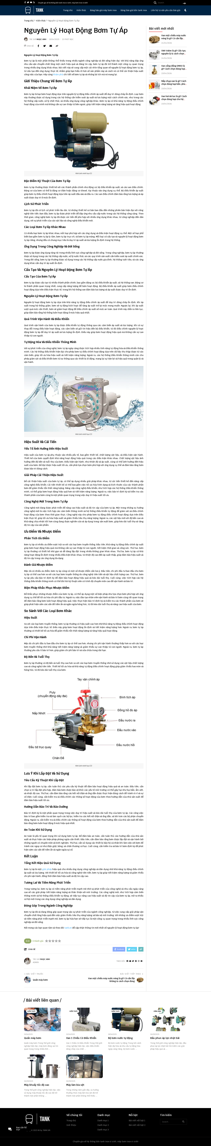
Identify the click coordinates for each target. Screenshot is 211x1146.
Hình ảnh (157, 1011)
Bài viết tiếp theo (131, 974)
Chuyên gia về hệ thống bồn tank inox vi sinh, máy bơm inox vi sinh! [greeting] (63, 3)
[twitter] (28, 2)
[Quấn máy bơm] (42, 1019)
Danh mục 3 (103, 1129)
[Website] (130, 961)
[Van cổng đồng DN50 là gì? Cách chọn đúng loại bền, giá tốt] (154, 69)
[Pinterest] (136, 961)
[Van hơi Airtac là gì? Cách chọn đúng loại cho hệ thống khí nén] (154, 99)
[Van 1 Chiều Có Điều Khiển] (84, 1019)
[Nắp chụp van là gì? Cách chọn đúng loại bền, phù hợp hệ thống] (154, 84)
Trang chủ (68, 10)
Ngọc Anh (41, 39)
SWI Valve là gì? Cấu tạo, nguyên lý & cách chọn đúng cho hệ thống (173, 53)
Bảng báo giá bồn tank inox (134, 10)
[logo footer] (43, 1119)
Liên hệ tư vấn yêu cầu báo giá (165, 10)
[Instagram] (139, 961)
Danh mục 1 (103, 1120)
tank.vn (68, 927)
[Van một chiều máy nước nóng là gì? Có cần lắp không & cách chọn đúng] (154, 39)
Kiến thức (81, 10)
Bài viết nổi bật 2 (137, 1125)
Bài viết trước (33, 974)
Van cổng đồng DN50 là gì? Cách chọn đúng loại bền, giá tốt (173, 68)
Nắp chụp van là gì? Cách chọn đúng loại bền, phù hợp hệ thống (173, 83)
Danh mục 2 (103, 1125)
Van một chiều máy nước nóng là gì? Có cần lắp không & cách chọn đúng (174, 38)
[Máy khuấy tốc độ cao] (42, 1066)
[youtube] (31, 2)
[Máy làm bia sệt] (84, 1066)
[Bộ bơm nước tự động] (126, 1019)
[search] (169, 2)
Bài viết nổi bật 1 (137, 1120)
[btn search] (184, 3)
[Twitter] (133, 961)
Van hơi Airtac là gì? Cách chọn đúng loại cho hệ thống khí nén (174, 98)
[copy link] (57, 46)
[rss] (34, 2)
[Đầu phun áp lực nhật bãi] (168, 1019)
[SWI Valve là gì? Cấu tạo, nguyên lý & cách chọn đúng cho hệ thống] (154, 54)
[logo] (34, 13)
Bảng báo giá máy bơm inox (103, 10)
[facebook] (25, 2)
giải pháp (47, 869)
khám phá (58, 74)
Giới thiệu (71, 1125)
